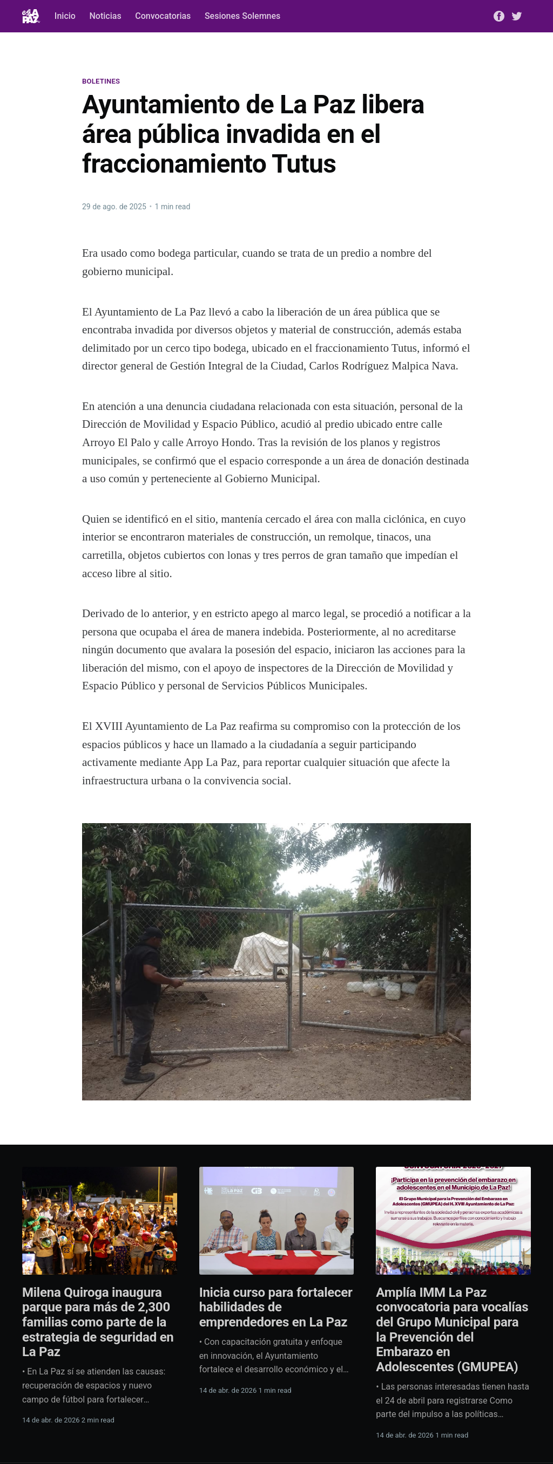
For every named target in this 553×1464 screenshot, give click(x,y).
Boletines (101, 81)
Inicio (65, 16)
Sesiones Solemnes (242, 16)
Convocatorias (163, 16)
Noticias (105, 16)
